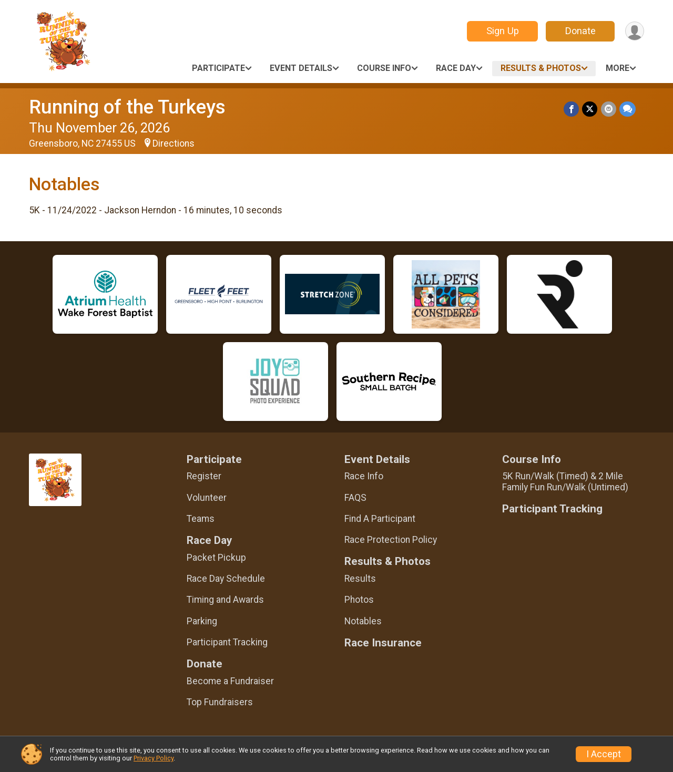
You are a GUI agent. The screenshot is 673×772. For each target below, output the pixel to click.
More (617, 68)
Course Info (384, 68)
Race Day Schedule (226, 578)
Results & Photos (541, 68)
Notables (363, 621)
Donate (580, 30)
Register (204, 476)
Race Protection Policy (390, 539)
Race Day (456, 68)
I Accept (603, 754)
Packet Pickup (216, 557)
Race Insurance (383, 643)
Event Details (301, 68)
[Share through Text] (627, 109)
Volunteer (207, 497)
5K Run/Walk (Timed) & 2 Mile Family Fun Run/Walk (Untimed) (565, 481)
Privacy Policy (154, 758)
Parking (202, 621)
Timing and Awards (225, 599)
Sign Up (502, 30)
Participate (218, 68)
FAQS (355, 497)
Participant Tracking (227, 642)
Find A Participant (379, 518)
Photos (359, 599)
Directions (173, 143)
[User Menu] (634, 31)
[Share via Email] (608, 109)
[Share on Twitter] (590, 109)
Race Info (363, 476)
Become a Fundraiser (230, 681)
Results (360, 578)
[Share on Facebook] (571, 109)
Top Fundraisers (220, 702)
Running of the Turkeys (127, 107)
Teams (201, 518)
